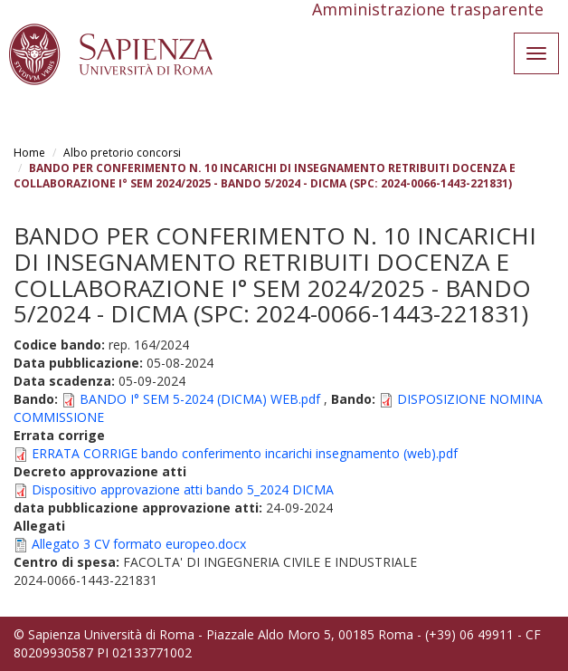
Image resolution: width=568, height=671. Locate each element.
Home (29, 152)
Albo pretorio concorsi (122, 152)
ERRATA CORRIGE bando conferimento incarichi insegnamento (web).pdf (245, 453)
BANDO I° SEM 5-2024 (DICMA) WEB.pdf (200, 398)
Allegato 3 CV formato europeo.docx (139, 543)
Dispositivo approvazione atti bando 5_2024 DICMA (183, 489)
